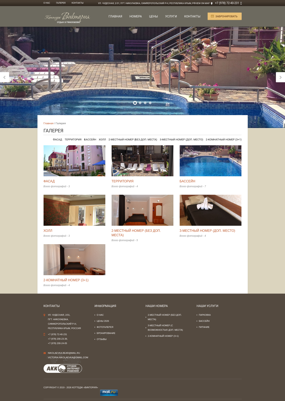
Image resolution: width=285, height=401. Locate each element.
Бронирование (106, 333)
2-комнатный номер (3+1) (224, 139)
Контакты (78, 3)
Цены (153, 16)
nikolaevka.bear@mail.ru (64, 353)
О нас (47, 3)
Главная (115, 16)
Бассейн (90, 139)
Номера (135, 16)
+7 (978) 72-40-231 (227, 3)
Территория (73, 139)
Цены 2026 (103, 321)
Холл (102, 139)
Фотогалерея (105, 327)
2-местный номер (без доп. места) (133, 139)
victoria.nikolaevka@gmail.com (68, 357)
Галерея (61, 3)
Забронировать (226, 16)
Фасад (57, 139)
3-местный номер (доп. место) (181, 139)
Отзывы (102, 339)
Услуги (171, 16)
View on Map (202, 3)
